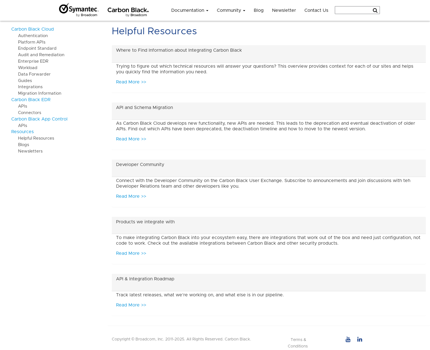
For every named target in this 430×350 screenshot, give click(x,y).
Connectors (26, 113)
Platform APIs (28, 42)
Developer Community (140, 164)
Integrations (27, 87)
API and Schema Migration (144, 107)
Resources (22, 131)
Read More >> (131, 82)
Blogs (20, 145)
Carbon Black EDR (30, 99)
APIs (19, 106)
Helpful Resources (32, 138)
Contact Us (316, 10)
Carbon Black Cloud (32, 29)
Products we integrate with (145, 222)
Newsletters (27, 151)
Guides (21, 81)
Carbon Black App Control (39, 119)
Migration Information (36, 93)
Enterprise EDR (29, 61)
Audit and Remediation (37, 55)
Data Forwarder (31, 74)
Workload (24, 68)
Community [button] (231, 10)
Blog (259, 10)
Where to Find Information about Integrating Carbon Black (179, 50)
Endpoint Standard (34, 48)
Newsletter (284, 10)
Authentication (29, 36)
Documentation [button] (189, 10)
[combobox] (357, 10)
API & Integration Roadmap (145, 279)
